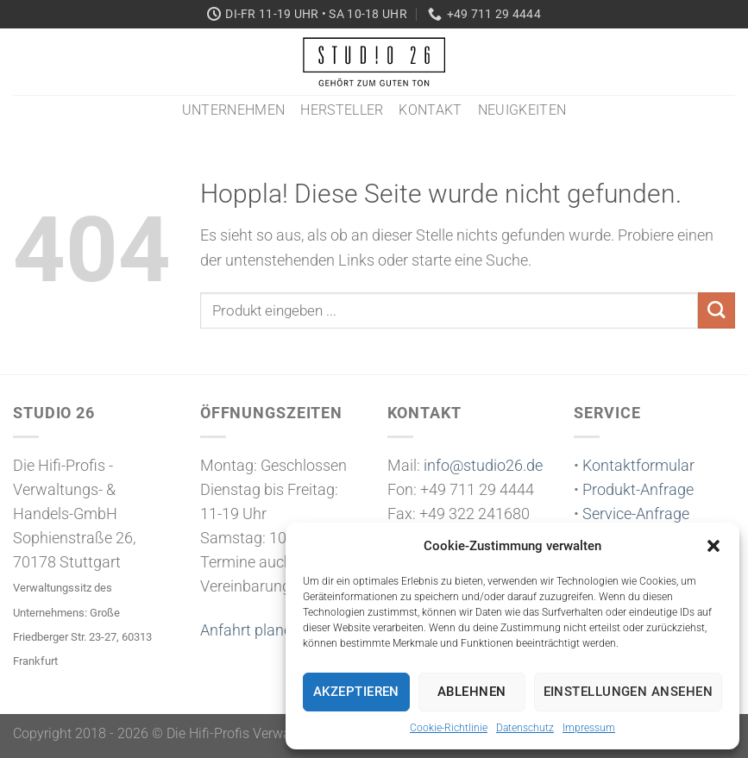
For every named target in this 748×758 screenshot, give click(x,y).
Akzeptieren (356, 691)
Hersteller (341, 110)
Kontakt (430, 110)
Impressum (589, 728)
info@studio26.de (483, 465)
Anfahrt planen (250, 630)
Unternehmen (234, 110)
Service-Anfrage (635, 514)
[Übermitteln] (716, 310)
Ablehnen (471, 691)
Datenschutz (525, 728)
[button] (713, 545)
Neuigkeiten (522, 110)
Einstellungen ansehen (628, 691)
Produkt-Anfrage (638, 489)
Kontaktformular (638, 465)
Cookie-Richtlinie (448, 728)
